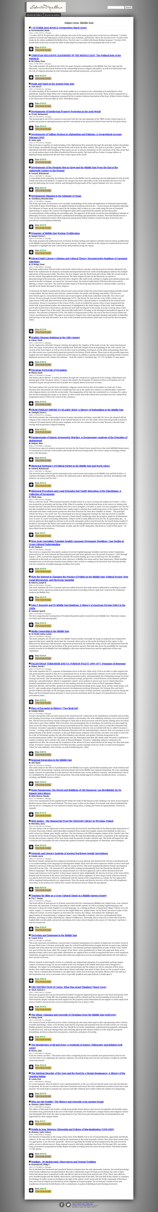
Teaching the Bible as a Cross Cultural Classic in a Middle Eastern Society (69, 895)
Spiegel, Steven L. (37, 236)
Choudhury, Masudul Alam (41, 198)
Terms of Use (89, 1204)
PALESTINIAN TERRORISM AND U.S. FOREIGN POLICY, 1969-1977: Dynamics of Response (78, 663)
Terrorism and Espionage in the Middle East (54, 935)
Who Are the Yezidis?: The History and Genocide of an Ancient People (67, 1101)
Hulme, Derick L (37, 666)
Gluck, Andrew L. (37, 990)
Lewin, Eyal (35, 1079)
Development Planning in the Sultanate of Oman (56, 195)
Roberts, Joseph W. (38, 583)
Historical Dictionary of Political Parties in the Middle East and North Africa (70, 465)
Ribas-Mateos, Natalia (39, 796)
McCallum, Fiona (37, 61)
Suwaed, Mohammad (39, 173)
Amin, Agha (35, 140)
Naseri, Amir (35, 1051)
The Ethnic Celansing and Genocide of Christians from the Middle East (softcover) (73, 1014)
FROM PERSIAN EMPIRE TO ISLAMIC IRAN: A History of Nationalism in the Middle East (77, 409)
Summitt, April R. (37, 611)
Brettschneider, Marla (39, 30)
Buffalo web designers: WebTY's (88, 1207)
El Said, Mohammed (38, 114)
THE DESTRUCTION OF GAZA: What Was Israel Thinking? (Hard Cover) (68, 987)
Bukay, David (35, 1017)
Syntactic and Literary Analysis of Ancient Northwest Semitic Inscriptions (69, 853)
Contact (74, 1204)
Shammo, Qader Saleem (40, 1104)
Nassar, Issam (35, 373)
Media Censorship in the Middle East (50, 631)
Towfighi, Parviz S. (38, 412)
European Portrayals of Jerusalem (49, 369)
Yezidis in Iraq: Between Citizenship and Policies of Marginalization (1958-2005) (72, 1129)
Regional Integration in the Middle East (51, 759)
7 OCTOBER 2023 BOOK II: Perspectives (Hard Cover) (59, 27)
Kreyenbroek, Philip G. (39, 1164)
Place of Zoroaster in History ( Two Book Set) (54, 708)
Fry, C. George (36, 898)
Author (52, 15)
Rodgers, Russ (36, 443)
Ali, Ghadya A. (36, 547)
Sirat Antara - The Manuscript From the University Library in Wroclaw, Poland (72, 820)
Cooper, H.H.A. (36, 938)
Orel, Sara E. (35, 86)
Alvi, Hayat (34, 763)
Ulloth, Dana (35, 497)
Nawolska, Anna (37, 824)
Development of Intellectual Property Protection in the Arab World (66, 111)
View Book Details (43, 50)
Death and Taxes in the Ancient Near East (52, 83)
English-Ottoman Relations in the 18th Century (55, 337)
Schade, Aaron (36, 856)
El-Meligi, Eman (36, 264)
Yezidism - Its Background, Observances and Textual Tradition (63, 1161)
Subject (34, 15)
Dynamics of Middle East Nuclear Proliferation (55, 233)
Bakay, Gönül (35, 340)
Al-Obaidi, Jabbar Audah (40, 634)
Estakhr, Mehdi (36, 711)
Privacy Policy (81, 1204)
